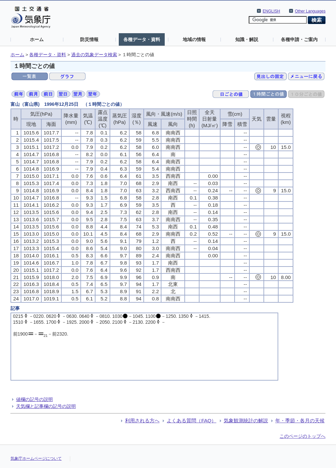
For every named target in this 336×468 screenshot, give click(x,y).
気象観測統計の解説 (246, 420)
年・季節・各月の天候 (300, 420)
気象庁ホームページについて (36, 458)
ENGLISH (271, 11)
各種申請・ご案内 (299, 39)
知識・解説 (246, 39)
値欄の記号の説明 (34, 399)
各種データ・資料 (141, 39)
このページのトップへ (303, 436)
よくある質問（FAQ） (191, 420)
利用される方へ (142, 420)
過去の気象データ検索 (94, 54)
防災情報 (89, 39)
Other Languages (310, 11)
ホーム (37, 39)
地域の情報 (194, 39)
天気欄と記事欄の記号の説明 (46, 406)
